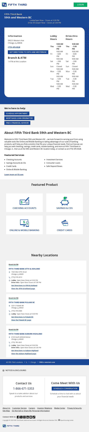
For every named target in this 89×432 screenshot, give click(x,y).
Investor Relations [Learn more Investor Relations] (44, 408)
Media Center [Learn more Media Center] (59, 408)
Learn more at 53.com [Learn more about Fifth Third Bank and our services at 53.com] (13, 174)
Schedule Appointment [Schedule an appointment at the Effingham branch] (17, 113)
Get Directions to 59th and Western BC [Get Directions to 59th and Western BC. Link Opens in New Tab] (28, 52)
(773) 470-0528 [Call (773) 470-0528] (14, 47)
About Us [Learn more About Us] (6, 408)
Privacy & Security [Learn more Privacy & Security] (74, 408)
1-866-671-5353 (23, 388)
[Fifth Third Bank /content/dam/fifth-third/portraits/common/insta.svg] (24, 417)
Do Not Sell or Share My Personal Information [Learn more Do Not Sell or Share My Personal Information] (31, 411)
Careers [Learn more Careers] (32, 408)
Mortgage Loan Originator (19, 118)
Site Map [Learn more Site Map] (6, 411)
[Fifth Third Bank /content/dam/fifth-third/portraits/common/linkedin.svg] (27, 417)
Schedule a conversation (65, 388)
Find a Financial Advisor (17, 123)
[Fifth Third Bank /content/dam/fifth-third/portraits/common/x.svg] (21, 417)
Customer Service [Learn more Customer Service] (19, 408)
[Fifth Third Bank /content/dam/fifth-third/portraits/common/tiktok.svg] (34, 417)
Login (80, 4)
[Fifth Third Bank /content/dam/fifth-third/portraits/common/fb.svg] (18, 417)
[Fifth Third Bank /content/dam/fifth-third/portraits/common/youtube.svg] (30, 417)
